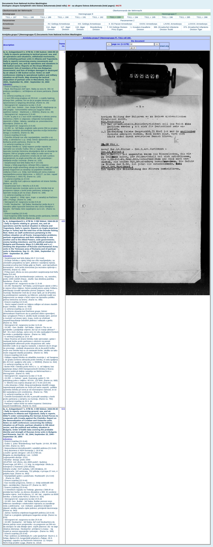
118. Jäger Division (80, 28)
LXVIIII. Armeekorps (173, 24)
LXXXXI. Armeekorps (197, 24)
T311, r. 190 (63, 17)
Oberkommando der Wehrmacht (127, 10)
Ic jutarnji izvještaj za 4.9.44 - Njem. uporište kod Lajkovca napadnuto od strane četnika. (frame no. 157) (30, 181)
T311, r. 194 (132, 17)
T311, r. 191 (80, 17)
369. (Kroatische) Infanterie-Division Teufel (166, 28)
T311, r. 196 (167, 17)
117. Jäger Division (65, 28)
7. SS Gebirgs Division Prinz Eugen (117, 28)
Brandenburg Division (96, 28)
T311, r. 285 (184, 17)
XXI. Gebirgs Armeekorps (89, 24)
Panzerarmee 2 (127, 20)
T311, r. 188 (28, 17)
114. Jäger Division (51, 28)
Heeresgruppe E (86, 14)
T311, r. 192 (97, 17)
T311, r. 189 (45, 17)
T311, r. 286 (202, 17)
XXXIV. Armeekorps (148, 24)
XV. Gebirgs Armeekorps (59, 24)
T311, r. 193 (115, 17)
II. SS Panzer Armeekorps (120, 24)
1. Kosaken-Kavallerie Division (140, 28)
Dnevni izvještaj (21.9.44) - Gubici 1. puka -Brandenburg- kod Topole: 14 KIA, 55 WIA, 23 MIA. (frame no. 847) (30, 443)
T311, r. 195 (150, 17)
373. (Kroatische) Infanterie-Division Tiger (196, 28)
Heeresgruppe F (169, 14)
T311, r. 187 (11, 17)
